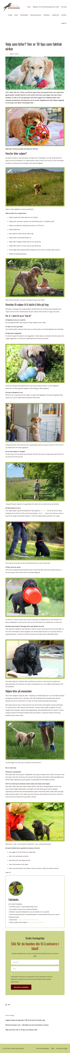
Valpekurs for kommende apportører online (46, 7)
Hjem (29, 7)
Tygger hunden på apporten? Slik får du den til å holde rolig (25, 1020)
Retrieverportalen (35, 15)
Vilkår (52, 1048)
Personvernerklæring (42, 1048)
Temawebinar (24, 15)
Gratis (16, 15)
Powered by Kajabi (61, 1048)
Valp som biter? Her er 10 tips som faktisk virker (21, 1030)
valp (6, 54)
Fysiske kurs (55, 15)
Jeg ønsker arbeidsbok (21, 987)
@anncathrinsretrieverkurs (36, 922)
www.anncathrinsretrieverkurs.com (28, 920)
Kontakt (63, 15)
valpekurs (44, 511)
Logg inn (63, 23)
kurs (43, 513)
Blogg (10, 15)
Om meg (63, 7)
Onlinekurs (46, 15)
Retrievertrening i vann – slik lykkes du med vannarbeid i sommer (27, 1025)
